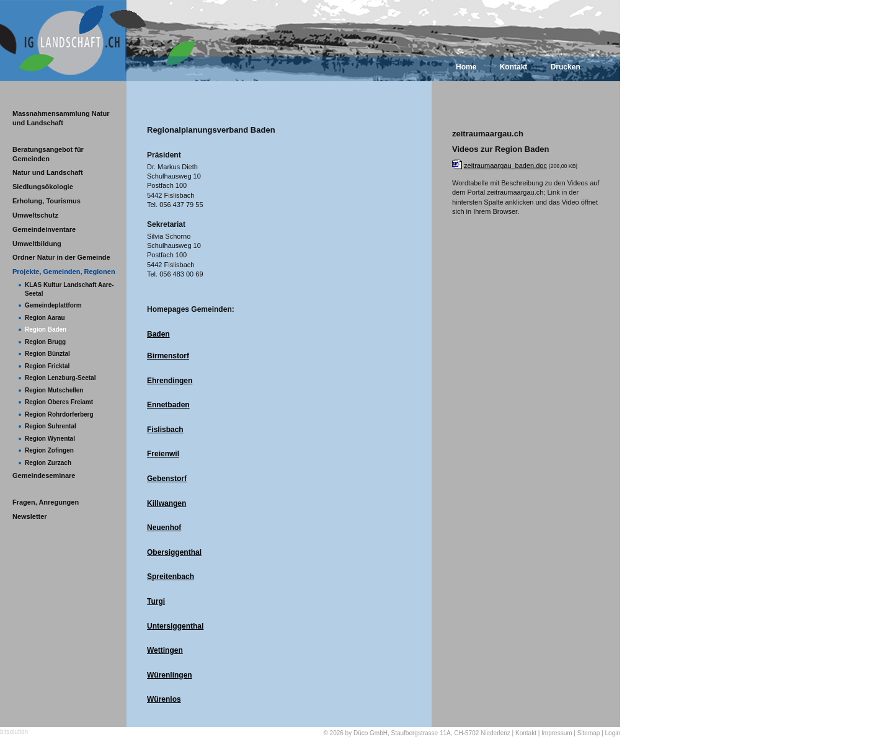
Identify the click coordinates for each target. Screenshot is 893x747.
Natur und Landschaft (47, 172)
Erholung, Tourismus (46, 201)
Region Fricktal (47, 366)
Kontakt (514, 67)
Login (612, 733)
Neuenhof (164, 527)
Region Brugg (45, 341)
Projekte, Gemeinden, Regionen (63, 271)
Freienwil (163, 453)
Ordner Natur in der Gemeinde (61, 257)
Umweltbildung (36, 243)
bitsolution (14, 731)
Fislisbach (165, 429)
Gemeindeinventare (44, 229)
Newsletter (29, 516)
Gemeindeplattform (53, 305)
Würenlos (164, 699)
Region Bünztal (47, 353)
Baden (158, 334)
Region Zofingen (49, 450)
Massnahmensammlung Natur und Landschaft (60, 118)
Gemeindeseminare (44, 475)
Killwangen (166, 503)
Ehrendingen (169, 380)
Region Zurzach (48, 462)
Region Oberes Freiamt (59, 402)
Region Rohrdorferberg (59, 414)
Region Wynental (50, 438)
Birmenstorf (168, 355)
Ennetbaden (168, 404)
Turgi (156, 601)
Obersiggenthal (174, 552)
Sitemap (588, 733)
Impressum (556, 733)
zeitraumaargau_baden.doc (505, 165)
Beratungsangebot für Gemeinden (48, 154)
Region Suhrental (50, 426)
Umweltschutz (35, 215)
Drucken (565, 67)
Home (466, 67)
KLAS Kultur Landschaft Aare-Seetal (69, 289)
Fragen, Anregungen (45, 502)
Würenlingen (169, 675)
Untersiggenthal (175, 626)
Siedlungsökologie (42, 186)
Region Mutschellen (54, 390)
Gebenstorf (167, 478)
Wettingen (165, 650)
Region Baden (45, 329)
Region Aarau (45, 317)
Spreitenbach (170, 576)
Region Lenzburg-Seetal (60, 377)
